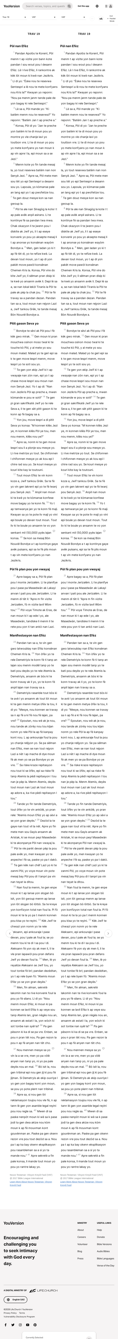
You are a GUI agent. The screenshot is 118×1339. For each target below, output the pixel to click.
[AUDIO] (92, 18)
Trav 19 (14, 17)
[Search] (43, 6)
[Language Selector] (97, 6)
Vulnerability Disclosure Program (19, 1316)
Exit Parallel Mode (111, 18)
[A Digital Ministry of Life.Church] (59, 1289)
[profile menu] (108, 6)
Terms (22, 1313)
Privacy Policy (10, 1313)
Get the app (83, 6)
